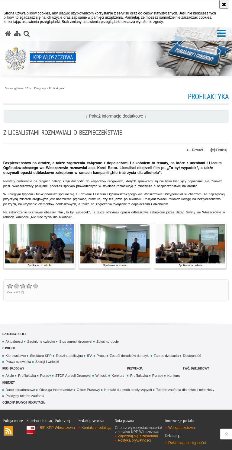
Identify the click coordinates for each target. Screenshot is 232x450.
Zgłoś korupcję (107, 341)
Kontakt (8, 382)
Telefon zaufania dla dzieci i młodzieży (185, 390)
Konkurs (117, 375)
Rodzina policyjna (69, 355)
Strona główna (14, 88)
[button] (221, 33)
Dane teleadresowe (20, 390)
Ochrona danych (14, 402)
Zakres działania (166, 355)
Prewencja (135, 368)
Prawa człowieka (18, 361)
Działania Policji (14, 334)
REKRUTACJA (36, 402)
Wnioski (101, 375)
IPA (89, 355)
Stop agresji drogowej (75, 341)
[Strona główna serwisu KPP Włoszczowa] (8, 33)
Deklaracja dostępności (187, 443)
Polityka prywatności (134, 440)
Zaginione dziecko (41, 341)
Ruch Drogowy (36, 88)
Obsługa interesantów (55, 390)
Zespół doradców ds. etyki (129, 355)
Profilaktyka (56, 88)
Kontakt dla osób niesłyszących (128, 390)
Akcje (9, 375)
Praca (101, 355)
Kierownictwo (15, 355)
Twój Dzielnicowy (196, 368)
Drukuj (219, 150)
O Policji (8, 348)
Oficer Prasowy (88, 390)
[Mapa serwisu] (17, 33)
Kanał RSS (8, 431)
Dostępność (192, 355)
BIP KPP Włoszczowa (57, 428)
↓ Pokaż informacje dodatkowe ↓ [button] (115, 116)
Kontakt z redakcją (96, 428)
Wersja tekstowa (181, 428)
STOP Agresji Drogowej (73, 375)
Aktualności (14, 341)
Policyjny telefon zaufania (24, 396)
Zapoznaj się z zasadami (138, 436)
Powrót (194, 150)
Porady (45, 375)
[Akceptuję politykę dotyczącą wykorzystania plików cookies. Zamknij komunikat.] (223, 4)
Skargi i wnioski (47, 361)
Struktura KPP (41, 355)
